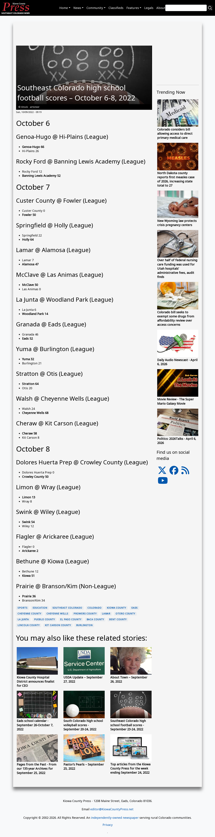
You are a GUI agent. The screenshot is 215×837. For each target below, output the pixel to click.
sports (22, 607)
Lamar (106, 613)
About (160, 8)
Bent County (118, 619)
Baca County (95, 619)
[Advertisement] (178, 562)
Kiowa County (116, 607)
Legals (148, 8)
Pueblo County (44, 619)
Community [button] (94, 8)
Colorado (94, 607)
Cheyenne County (29, 613)
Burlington (84, 625)
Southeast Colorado (67, 607)
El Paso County (70, 619)
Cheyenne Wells (57, 613)
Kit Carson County (58, 625)
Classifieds (115, 8)
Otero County (125, 613)
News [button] (77, 8)
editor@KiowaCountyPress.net (112, 809)
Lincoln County (29, 625)
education (40, 607)
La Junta (23, 619)
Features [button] (132, 8)
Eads (134, 607)
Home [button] (63, 8)
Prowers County (85, 613)
